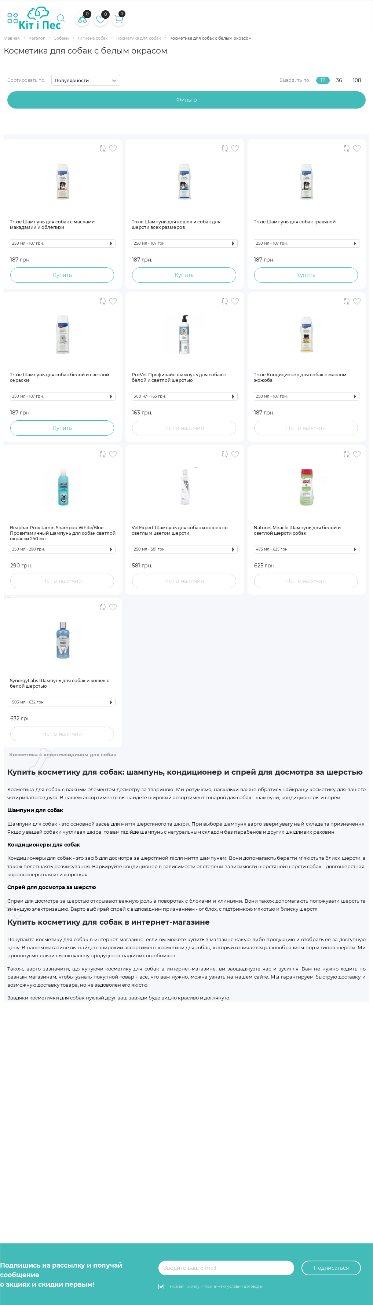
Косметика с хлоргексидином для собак (62, 754)
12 (323, 80)
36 (339, 80)
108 (357, 80)
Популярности (72, 80)
